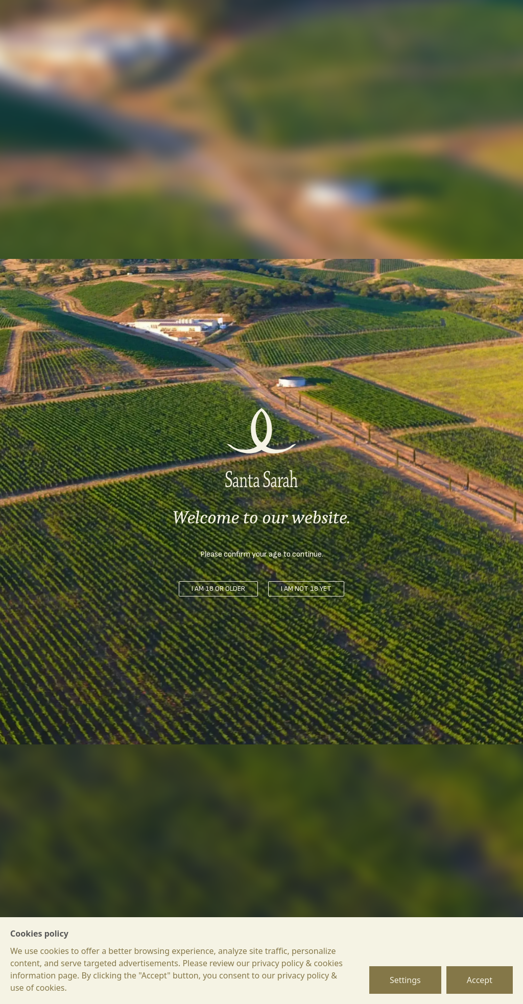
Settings (405, 980)
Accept (479, 980)
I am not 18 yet (306, 588)
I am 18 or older (218, 588)
